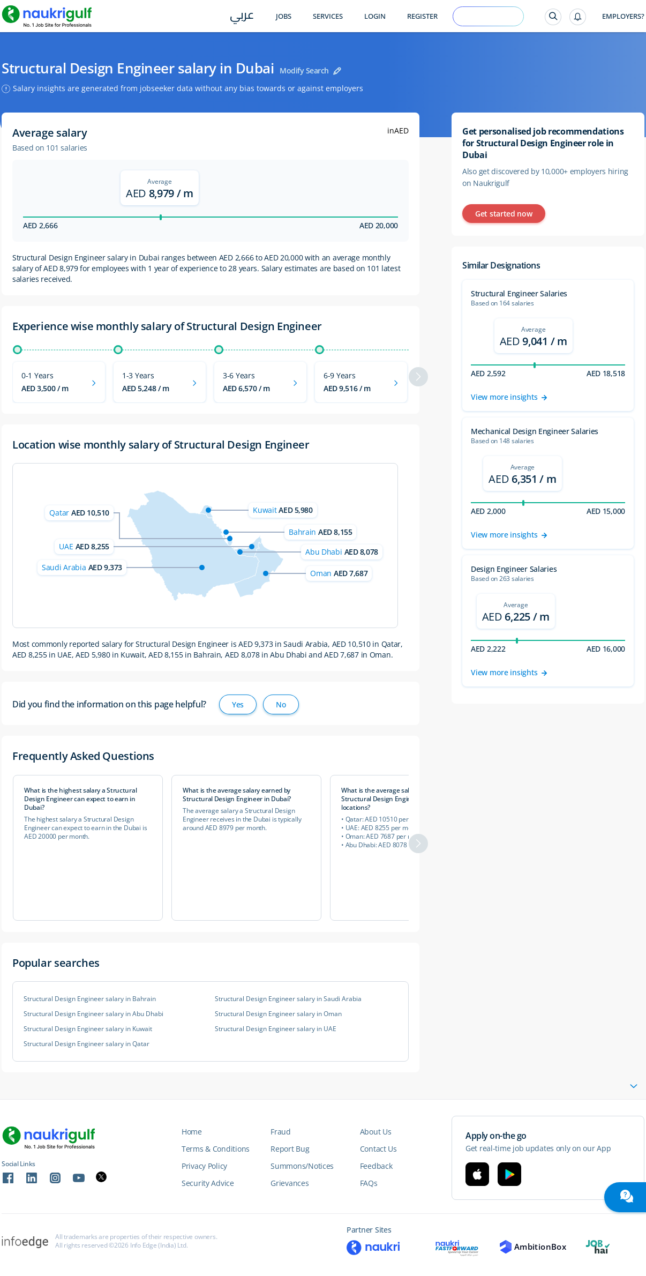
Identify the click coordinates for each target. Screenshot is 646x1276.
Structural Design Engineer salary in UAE (275, 1029)
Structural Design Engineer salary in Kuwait (88, 1029)
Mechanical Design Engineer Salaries (534, 431)
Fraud (281, 1131)
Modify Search (304, 70)
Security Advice (208, 1183)
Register (422, 16)
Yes (238, 704)
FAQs (369, 1183)
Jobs (283, 16)
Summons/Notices (302, 1166)
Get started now (503, 213)
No (281, 704)
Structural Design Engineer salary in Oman (278, 1014)
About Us (376, 1131)
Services (328, 16)
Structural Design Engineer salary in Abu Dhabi (93, 1014)
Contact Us (378, 1149)
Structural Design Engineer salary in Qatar (86, 1044)
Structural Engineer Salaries (519, 293)
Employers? (623, 16)
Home (192, 1131)
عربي (242, 17)
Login (375, 16)
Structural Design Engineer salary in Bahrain (90, 999)
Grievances (290, 1183)
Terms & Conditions (216, 1149)
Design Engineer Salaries (514, 569)
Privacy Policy (204, 1166)
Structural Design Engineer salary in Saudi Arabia (288, 999)
